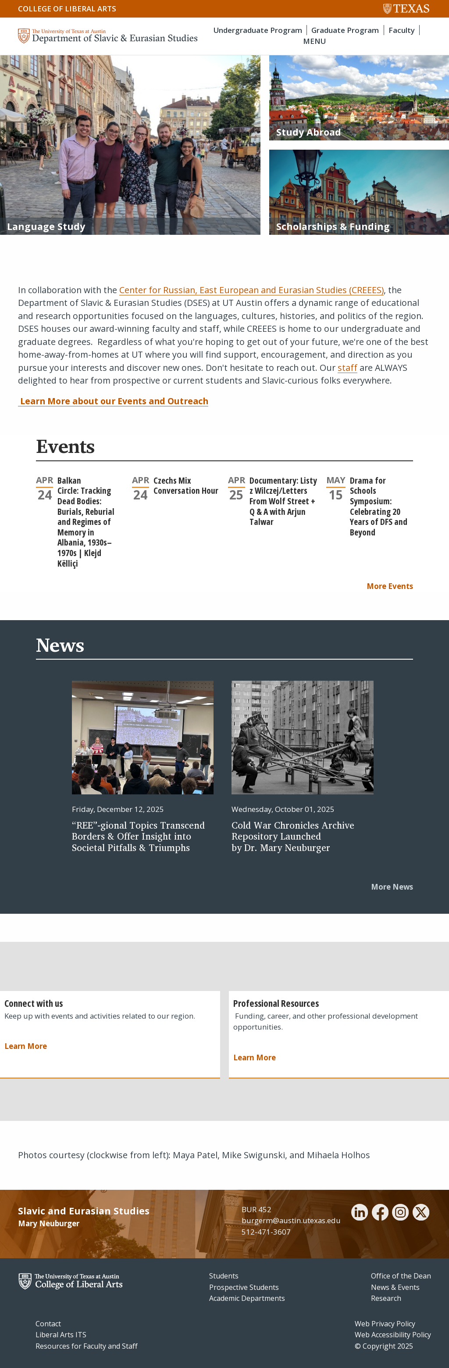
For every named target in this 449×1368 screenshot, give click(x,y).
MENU (314, 41)
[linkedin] (359, 1213)
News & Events (395, 1287)
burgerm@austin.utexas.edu (291, 1220)
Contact (48, 1324)
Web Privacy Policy (385, 1324)
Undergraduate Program (258, 30)
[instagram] (400, 1213)
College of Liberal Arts (67, 9)
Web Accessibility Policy (393, 1334)
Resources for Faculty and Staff (87, 1346)
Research (386, 1298)
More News (392, 887)
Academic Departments (247, 1298)
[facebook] (380, 1213)
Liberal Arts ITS (61, 1334)
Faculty (401, 30)
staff (347, 367)
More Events (390, 586)
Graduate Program (345, 30)
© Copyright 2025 (384, 1346)
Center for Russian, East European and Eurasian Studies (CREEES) (251, 290)
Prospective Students (244, 1287)
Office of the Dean (401, 1276)
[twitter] (421, 1213)
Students (224, 1276)
